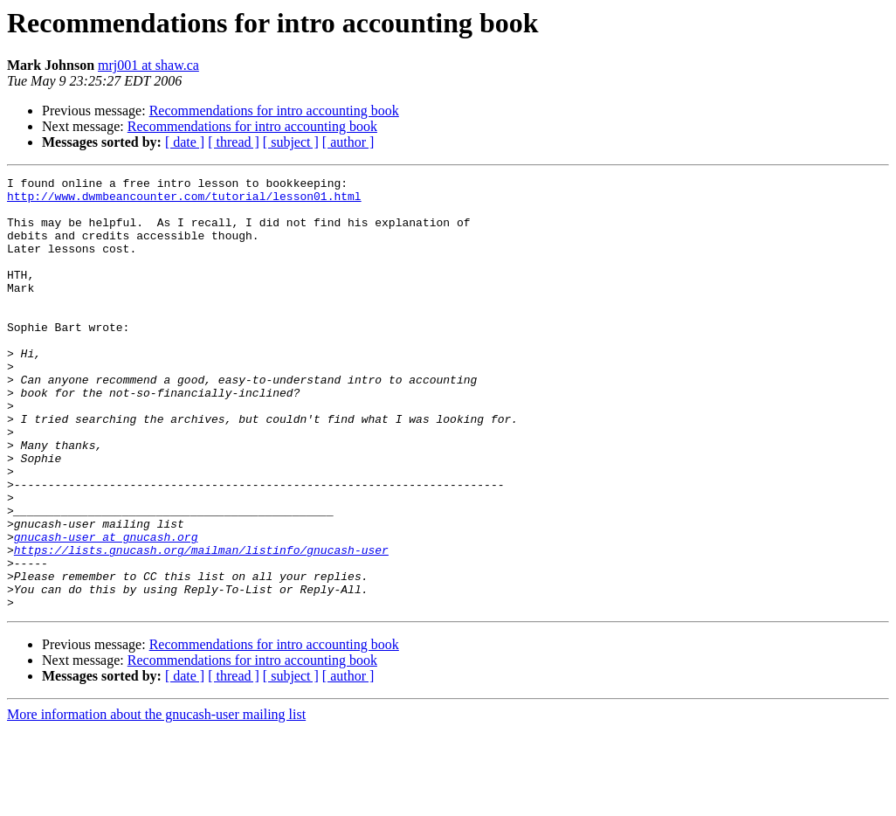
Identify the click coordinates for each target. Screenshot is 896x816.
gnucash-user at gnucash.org (106, 610)
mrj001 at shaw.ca (148, 65)
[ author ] (348, 142)
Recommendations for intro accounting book (274, 110)
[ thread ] (233, 142)
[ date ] (184, 142)
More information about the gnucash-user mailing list (156, 800)
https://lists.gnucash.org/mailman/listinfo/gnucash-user (201, 625)
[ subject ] (291, 142)
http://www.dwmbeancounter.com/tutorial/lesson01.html (184, 201)
